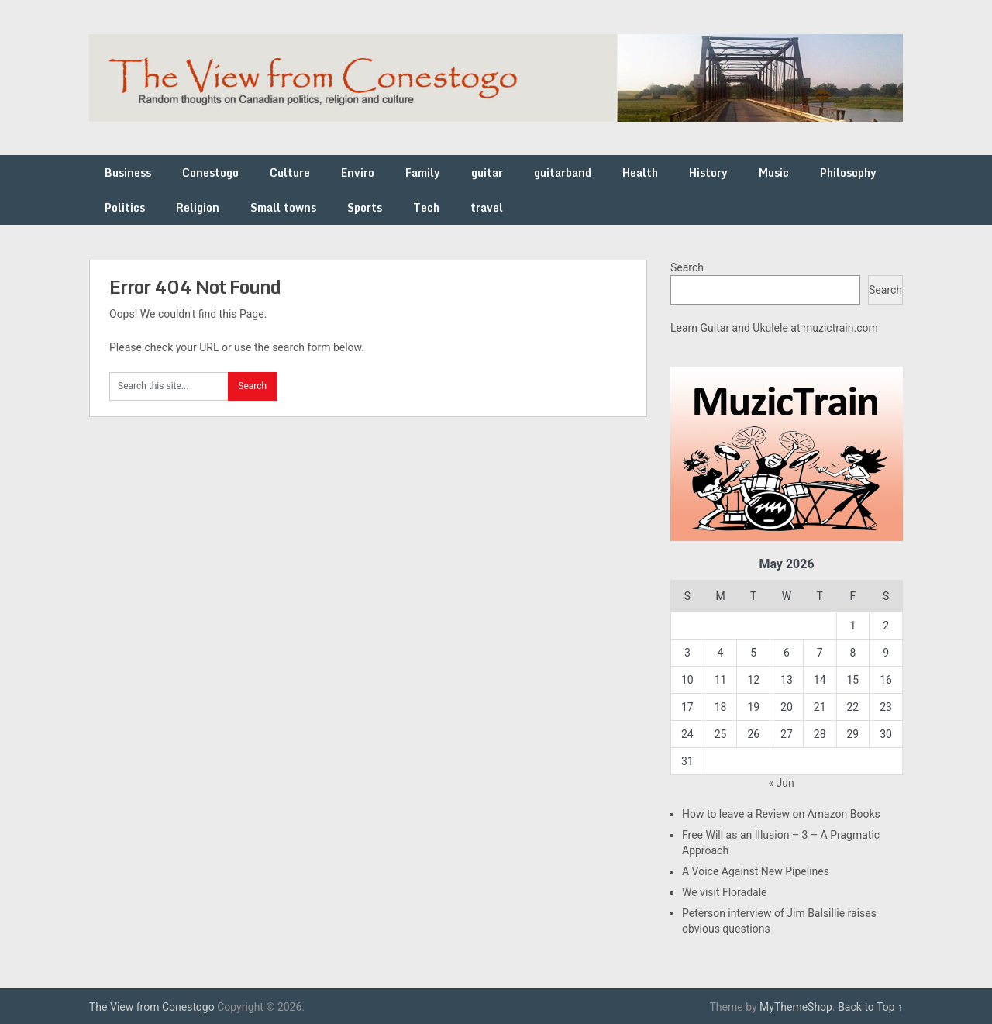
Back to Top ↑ (870, 1007)
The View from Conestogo (152, 1007)
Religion (197, 207)
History (708, 172)
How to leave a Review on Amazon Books (781, 814)
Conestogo (210, 172)
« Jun (781, 783)
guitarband (562, 172)
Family (422, 172)
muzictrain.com (840, 328)
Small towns (283, 207)
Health (640, 172)
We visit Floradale (724, 892)
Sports (364, 207)
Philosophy (848, 172)
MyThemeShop (796, 1007)
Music (774, 172)
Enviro (357, 172)
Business (128, 172)
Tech (426, 207)
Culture (290, 172)
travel (486, 207)
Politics (125, 207)
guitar (487, 172)
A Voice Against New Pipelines (755, 871)
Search (687, 267)
